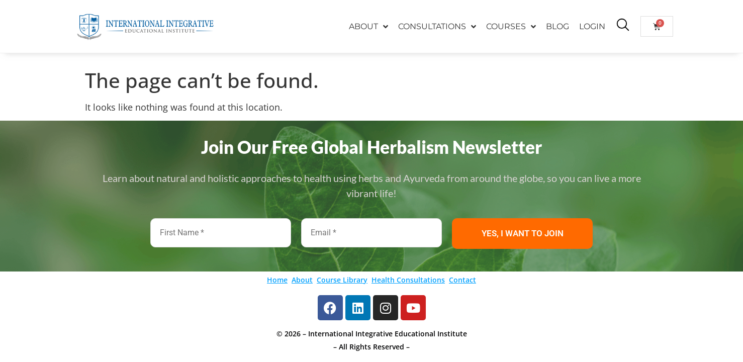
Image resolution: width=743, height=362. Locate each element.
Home (277, 280)
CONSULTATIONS (437, 27)
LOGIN (592, 26)
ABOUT (368, 27)
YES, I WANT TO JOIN (523, 233)
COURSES (511, 27)
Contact (462, 280)
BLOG (557, 26)
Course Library (342, 280)
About (302, 280)
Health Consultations (408, 280)
